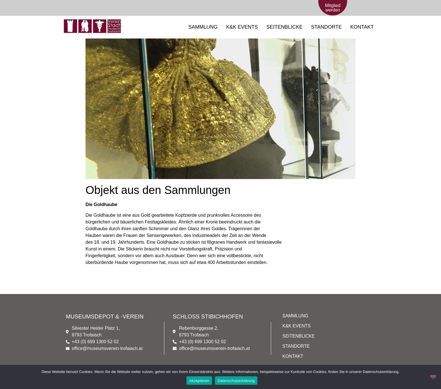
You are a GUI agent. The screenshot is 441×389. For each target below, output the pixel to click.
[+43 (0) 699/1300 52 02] (83, 7)
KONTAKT (362, 27)
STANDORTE (326, 27)
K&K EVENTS (242, 27)
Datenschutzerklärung (236, 381)
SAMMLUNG (203, 27)
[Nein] (433, 376)
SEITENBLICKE (284, 27)
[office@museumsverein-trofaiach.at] (160, 7)
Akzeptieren (199, 381)
